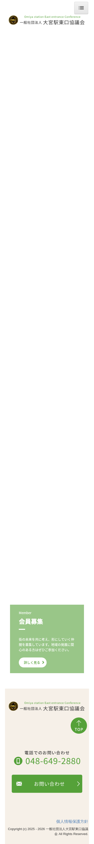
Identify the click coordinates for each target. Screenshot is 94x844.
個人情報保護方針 (72, 821)
